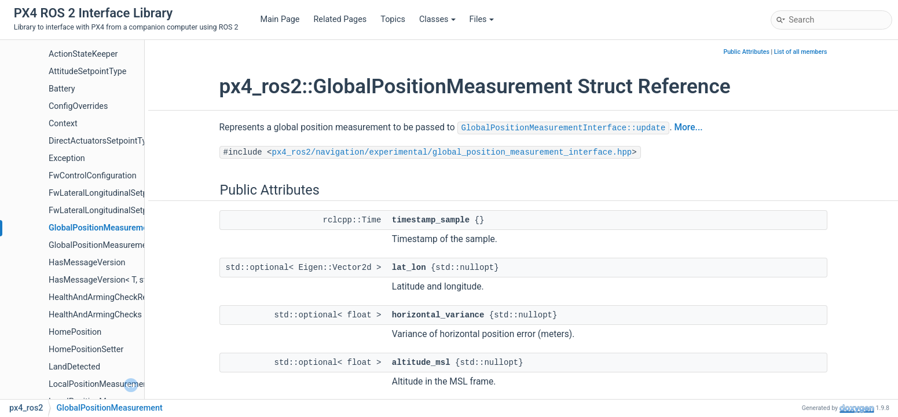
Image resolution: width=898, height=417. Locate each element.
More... (688, 127)
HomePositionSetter (86, 349)
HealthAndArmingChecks (95, 315)
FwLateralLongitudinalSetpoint (105, 193)
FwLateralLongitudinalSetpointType (114, 210)
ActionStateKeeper (83, 54)
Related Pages (339, 19)
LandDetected (74, 367)
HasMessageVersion (87, 263)
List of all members (800, 52)
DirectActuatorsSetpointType (102, 141)
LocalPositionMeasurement (100, 384)
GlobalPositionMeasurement (102, 228)
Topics (392, 19)
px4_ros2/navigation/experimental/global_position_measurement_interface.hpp (452, 152)
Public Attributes (746, 52)
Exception (67, 158)
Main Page (279, 19)
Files (482, 19)
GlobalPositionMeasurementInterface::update (563, 128)
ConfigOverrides (78, 106)
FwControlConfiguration (93, 176)
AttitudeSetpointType (88, 71)
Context (63, 124)
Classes (437, 19)
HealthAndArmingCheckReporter (109, 297)
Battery (62, 89)
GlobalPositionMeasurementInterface (118, 245)
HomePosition (75, 332)
